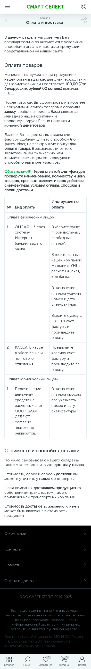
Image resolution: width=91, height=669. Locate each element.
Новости (45, 565)
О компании (45, 533)
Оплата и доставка (45, 580)
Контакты (45, 549)
